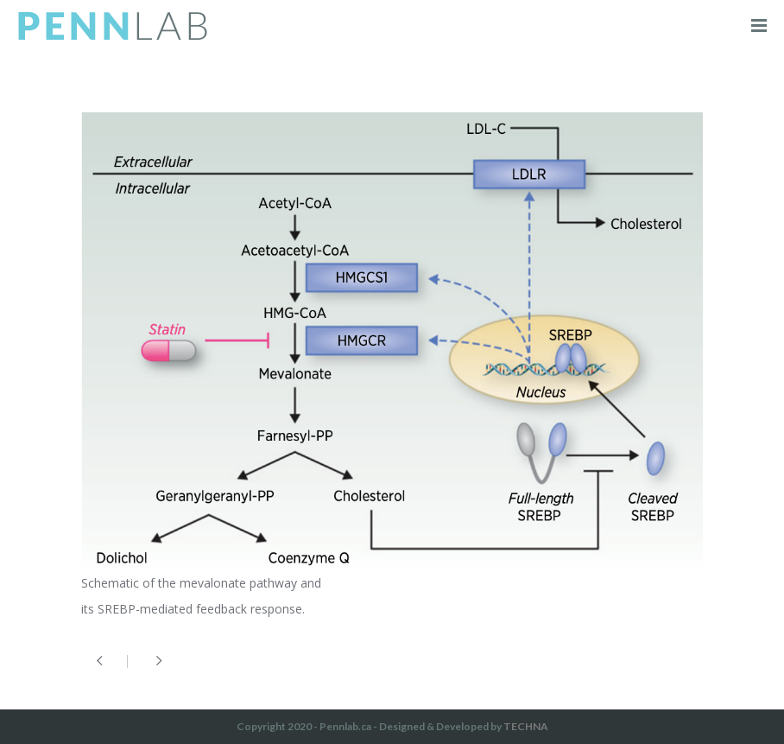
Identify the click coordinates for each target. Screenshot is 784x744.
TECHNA (525, 726)
